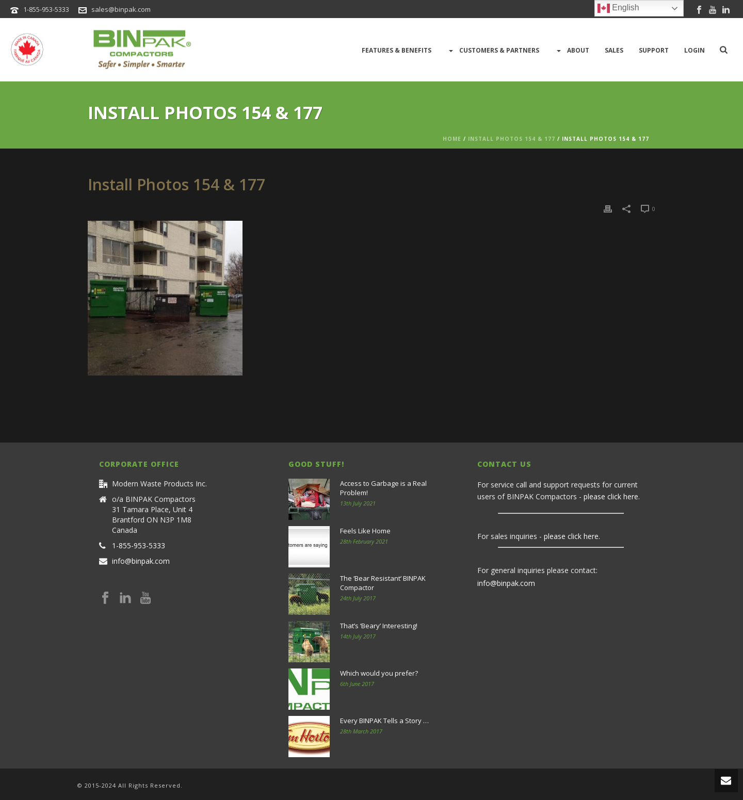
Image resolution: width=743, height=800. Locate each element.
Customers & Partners (493, 50)
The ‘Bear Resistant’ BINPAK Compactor (383, 583)
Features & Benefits (396, 50)
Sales (614, 50)
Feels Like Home (365, 530)
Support (654, 50)
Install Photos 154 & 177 (511, 138)
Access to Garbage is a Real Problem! (383, 488)
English (618, 8)
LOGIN (694, 50)
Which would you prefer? (379, 673)
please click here (611, 496)
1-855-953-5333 (46, 9)
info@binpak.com (141, 561)
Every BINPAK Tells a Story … (384, 720)
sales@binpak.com (121, 9)
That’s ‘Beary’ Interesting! (378, 625)
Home (452, 138)
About (572, 50)
